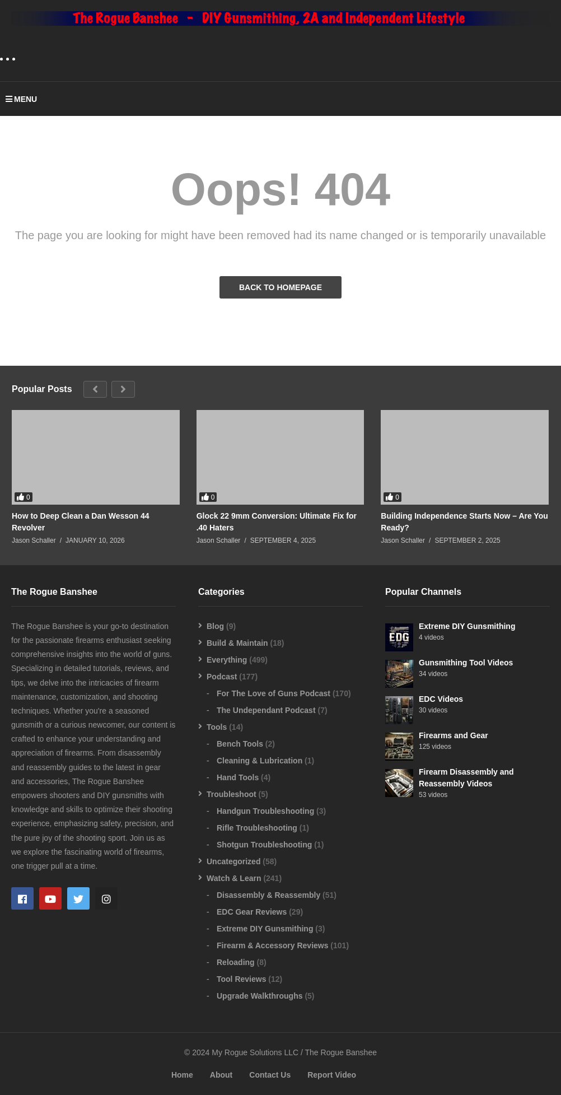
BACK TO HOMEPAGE (280, 287)
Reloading (236, 962)
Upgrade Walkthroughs (260, 995)
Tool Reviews (241, 979)
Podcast (222, 676)
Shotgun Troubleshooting (264, 844)
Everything (227, 659)
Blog (215, 626)
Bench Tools (240, 743)
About (221, 1074)
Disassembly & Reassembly (268, 895)
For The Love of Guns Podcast (273, 693)
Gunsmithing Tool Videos (466, 662)
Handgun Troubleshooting (265, 811)
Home (182, 1074)
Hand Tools (238, 777)
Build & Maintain (237, 643)
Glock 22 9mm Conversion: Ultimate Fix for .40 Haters (277, 521)
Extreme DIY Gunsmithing (265, 928)
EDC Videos (441, 699)
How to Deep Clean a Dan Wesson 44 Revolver (80, 521)
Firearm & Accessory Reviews (272, 945)
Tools (217, 727)
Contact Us (270, 1074)
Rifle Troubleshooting (257, 827)
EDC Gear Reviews (252, 911)
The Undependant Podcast (266, 710)
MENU (21, 99)
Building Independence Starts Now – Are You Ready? (464, 521)
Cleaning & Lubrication (259, 760)
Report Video (331, 1074)
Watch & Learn (234, 878)
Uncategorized (233, 861)
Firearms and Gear (453, 735)
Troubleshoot (231, 794)
